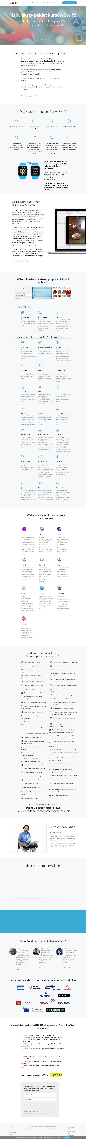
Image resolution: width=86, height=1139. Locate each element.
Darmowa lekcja (46, 2)
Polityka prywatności (13, 1132)
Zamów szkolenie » (69, 2)
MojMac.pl (18, 969)
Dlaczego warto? (26, 2)
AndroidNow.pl (66, 967)
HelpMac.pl (42, 967)
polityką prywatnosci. (56, 1137)
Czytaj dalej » (43, 39)
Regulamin (11, 1134)
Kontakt (54, 2)
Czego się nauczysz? (36, 2)
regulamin (33, 1104)
